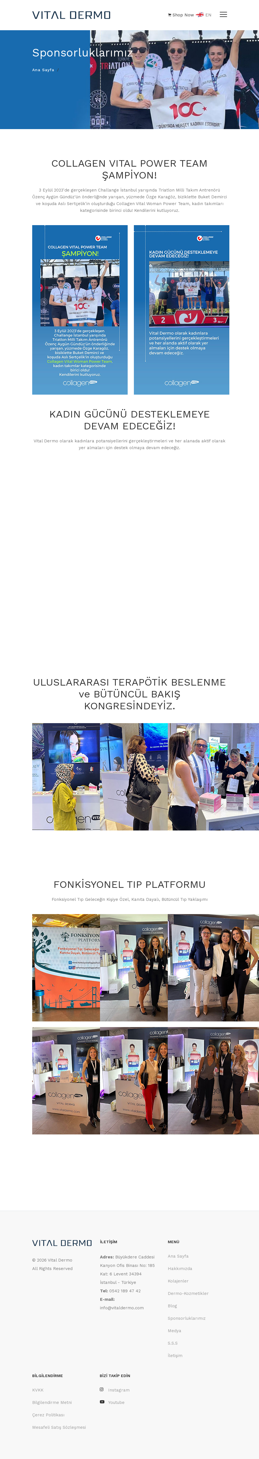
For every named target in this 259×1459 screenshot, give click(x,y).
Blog (172, 1305)
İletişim (175, 1355)
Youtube (112, 1402)
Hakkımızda (180, 1268)
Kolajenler (178, 1281)
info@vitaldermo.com (122, 1307)
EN (203, 15)
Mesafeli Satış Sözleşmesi (59, 1427)
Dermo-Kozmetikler (188, 1293)
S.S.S (173, 1343)
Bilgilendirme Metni (52, 1402)
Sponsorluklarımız (187, 1318)
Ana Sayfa (43, 70)
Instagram (115, 1390)
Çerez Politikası (48, 1414)
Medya (174, 1330)
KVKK (37, 1390)
